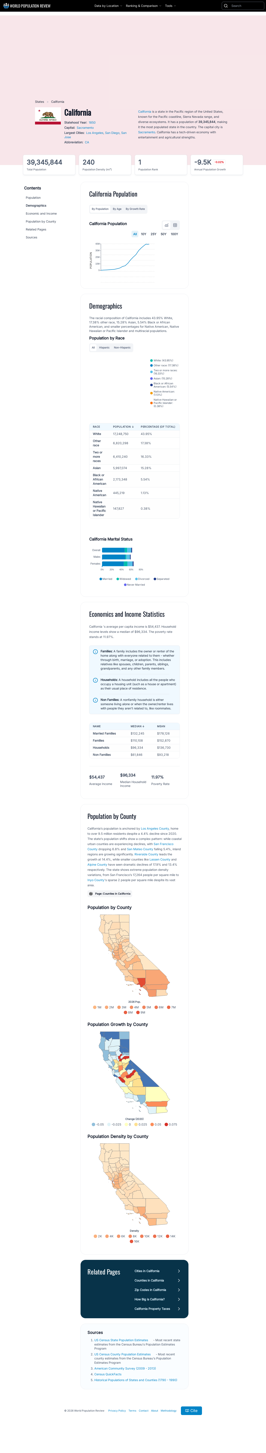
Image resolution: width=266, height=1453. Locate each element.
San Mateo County (140, 866)
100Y (174, 234)
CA (87, 142)
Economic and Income (41, 213)
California (144, 111)
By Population (100, 209)
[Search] (247, 6)
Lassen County (160, 877)
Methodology (169, 1428)
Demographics (36, 205)
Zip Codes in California (150, 1307)
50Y (164, 234)
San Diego (112, 133)
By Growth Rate (135, 209)
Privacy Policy (117, 1428)
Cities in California (147, 1288)
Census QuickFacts (108, 1392)
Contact (143, 1428)
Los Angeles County (155, 846)
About (154, 1428)
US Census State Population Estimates (121, 1357)
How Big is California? (150, 1317)
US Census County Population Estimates (122, 1372)
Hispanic (104, 365)
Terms (132, 1428)
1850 (92, 122)
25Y (153, 234)
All (135, 234)
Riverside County (146, 872)
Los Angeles (94, 133)
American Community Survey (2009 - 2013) (125, 1386)
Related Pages (36, 229)
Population (33, 197)
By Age (117, 209)
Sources (31, 237)
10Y (143, 234)
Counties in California (149, 1298)
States (40, 101)
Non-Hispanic (122, 365)
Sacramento (85, 127)
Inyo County (95, 897)
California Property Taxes (152, 1326)
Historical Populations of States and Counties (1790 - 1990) (136, 1397)
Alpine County (97, 882)
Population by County (41, 221)
